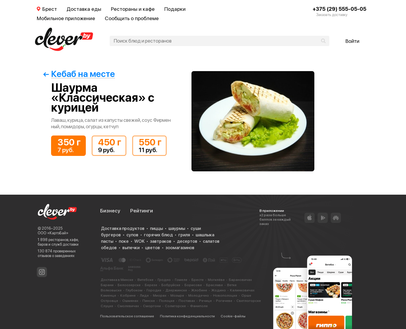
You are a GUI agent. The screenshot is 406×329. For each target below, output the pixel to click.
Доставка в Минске (117, 280)
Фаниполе (199, 306)
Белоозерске (129, 285)
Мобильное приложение (66, 18)
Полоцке (167, 301)
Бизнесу (110, 211)
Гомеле (181, 280)
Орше (246, 295)
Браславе (214, 285)
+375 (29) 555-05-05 (339, 9)
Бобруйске (170, 285)
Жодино (218, 290)
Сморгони (152, 306)
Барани (107, 285)
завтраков (160, 241)
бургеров (111, 234)
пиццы (156, 228)
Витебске (145, 280)
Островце (109, 301)
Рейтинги (141, 211)
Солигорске (175, 306)
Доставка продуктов (122, 228)
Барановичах (240, 280)
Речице (205, 301)
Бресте (197, 280)
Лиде (144, 295)
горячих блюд (158, 234)
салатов (211, 241)
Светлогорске (248, 301)
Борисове (193, 285)
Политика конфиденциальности (187, 316)
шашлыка (205, 234)
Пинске (148, 301)
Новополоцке (225, 295)
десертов (187, 241)
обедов (109, 247)
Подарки (175, 9)
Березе (151, 285)
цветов (152, 247)
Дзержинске (176, 290)
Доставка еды (84, 9)
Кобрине (128, 295)
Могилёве (216, 280)
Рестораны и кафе (133, 9)
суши (196, 228)
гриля (184, 234)
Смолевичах (128, 306)
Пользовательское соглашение (127, 316)
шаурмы (176, 228)
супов (132, 234)
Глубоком (134, 290)
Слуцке (107, 306)
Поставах (187, 301)
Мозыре (177, 295)
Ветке (232, 285)
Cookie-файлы (233, 316)
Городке (154, 290)
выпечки (131, 247)
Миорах (159, 295)
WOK (139, 241)
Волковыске (111, 290)
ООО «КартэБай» (53, 233)
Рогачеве (224, 301)
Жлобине (199, 290)
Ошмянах (130, 301)
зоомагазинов (179, 247)
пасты (107, 241)
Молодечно (198, 295)
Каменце (108, 295)
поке (124, 241)
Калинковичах (242, 290)
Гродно (164, 280)
